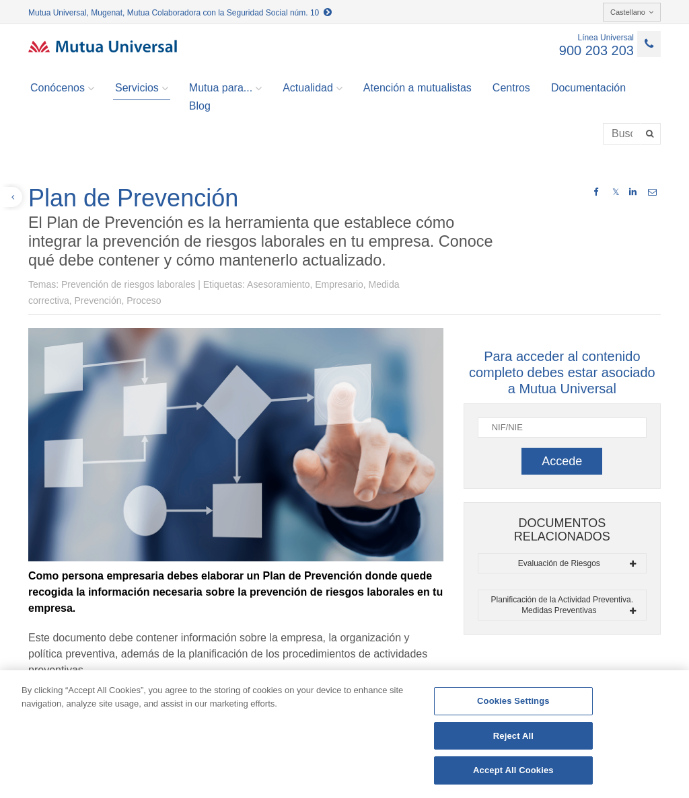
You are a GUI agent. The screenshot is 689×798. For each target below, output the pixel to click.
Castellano (631, 12)
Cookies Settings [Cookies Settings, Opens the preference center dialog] (513, 701)
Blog (200, 106)
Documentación (588, 87)
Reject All (513, 736)
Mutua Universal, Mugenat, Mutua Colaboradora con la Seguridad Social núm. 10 (180, 12)
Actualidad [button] (312, 88)
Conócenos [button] (62, 88)
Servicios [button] (141, 88)
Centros (511, 87)
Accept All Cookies (513, 770)
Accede (562, 461)
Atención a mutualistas (417, 87)
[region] (344, 734)
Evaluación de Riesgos (577, 563)
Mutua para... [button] (225, 88)
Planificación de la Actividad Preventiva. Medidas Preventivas (563, 605)
